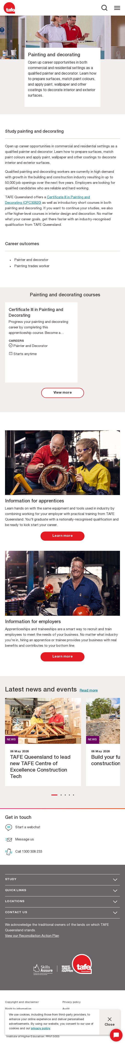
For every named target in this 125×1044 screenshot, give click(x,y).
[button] (54, 795)
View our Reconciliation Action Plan (32, 936)
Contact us (16, 912)
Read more (89, 690)
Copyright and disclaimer (22, 1002)
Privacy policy (71, 1002)
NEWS (11, 739)
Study (10, 879)
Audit (66, 1009)
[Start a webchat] (22, 828)
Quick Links (15, 890)
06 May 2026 (19, 751)
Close (110, 1025)
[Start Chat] (116, 1035)
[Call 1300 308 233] (23, 852)
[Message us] (19, 840)
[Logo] (9, 13)
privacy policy (40, 1028)
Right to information (18, 1009)
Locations (14, 901)
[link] (62, 393)
